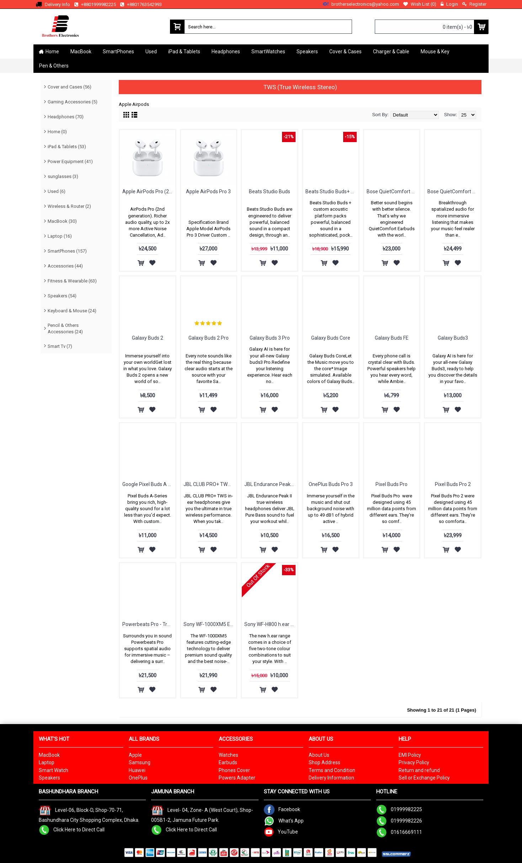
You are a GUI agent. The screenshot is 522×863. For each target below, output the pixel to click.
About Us (319, 755)
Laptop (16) (60, 236)
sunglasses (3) (63, 176)
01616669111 (399, 832)
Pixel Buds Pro (391, 484)
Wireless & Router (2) (69, 206)
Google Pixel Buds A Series (148, 484)
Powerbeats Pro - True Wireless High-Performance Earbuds (148, 624)
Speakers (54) (62, 295)
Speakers (49, 778)
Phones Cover (234, 770)
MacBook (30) (62, 221)
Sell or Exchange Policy (424, 778)
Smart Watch (53, 770)
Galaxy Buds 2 (147, 338)
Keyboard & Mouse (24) (72, 310)
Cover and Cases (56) (69, 87)
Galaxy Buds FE (392, 338)
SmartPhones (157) (67, 251)
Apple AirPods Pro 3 (208, 191)
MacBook (49, 755)
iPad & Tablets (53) (67, 146)
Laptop (46, 762)
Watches (228, 755)
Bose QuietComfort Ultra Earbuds (453, 191)
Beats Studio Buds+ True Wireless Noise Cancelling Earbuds (331, 191)
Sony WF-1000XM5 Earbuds (209, 624)
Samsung (139, 762)
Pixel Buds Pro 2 (453, 484)
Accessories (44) (65, 266)
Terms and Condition (332, 770)
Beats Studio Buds (269, 191)
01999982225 (399, 809)
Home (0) (57, 131)
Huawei (137, 770)
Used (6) (56, 191)
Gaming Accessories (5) (72, 101)
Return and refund (419, 770)
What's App (284, 821)
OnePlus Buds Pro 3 (331, 484)
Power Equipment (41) (70, 161)
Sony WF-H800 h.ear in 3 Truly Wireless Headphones (270, 624)
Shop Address (324, 762)
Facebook (282, 809)
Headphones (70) (66, 116)
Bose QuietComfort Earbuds (393, 191)
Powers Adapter (237, 778)
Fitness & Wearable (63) (72, 281)
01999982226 (399, 821)
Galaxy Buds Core (330, 338)
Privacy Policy (414, 762)
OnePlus (138, 778)
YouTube (281, 832)
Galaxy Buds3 (453, 338)
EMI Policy (410, 755)
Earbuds (228, 762)
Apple (135, 755)
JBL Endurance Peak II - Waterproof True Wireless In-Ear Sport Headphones (270, 484)
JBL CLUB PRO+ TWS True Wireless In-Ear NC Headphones (209, 484)
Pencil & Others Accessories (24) (65, 328)
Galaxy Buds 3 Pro (270, 338)
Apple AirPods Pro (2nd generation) (148, 191)
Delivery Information (331, 778)
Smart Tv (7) (60, 346)
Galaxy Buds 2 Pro (208, 338)
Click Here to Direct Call (72, 829)
